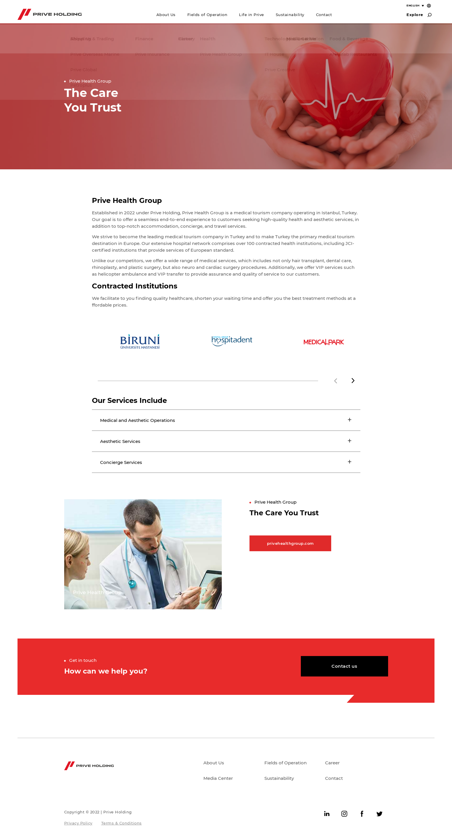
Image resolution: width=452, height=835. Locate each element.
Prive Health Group (90, 81)
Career (332, 763)
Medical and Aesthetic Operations (139, 420)
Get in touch (83, 661)
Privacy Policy (78, 824)
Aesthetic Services (121, 441)
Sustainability (290, 14)
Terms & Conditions (121, 824)
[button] (353, 380)
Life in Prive (251, 14)
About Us (166, 14)
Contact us (344, 667)
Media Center (218, 779)
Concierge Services (122, 463)
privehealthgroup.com (290, 544)
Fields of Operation (207, 14)
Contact (324, 14)
